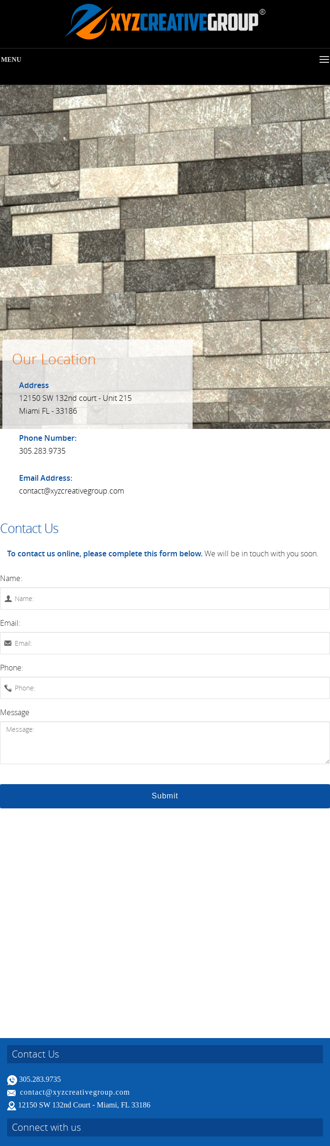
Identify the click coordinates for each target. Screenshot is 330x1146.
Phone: (11, 667)
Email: (10, 623)
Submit (165, 796)
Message (14, 712)
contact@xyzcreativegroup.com (75, 1092)
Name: (11, 578)
